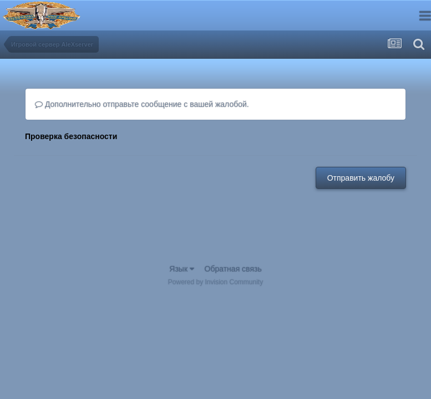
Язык (181, 268)
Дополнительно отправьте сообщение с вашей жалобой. (142, 104)
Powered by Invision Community (215, 282)
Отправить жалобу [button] (360, 177)
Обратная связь (233, 268)
